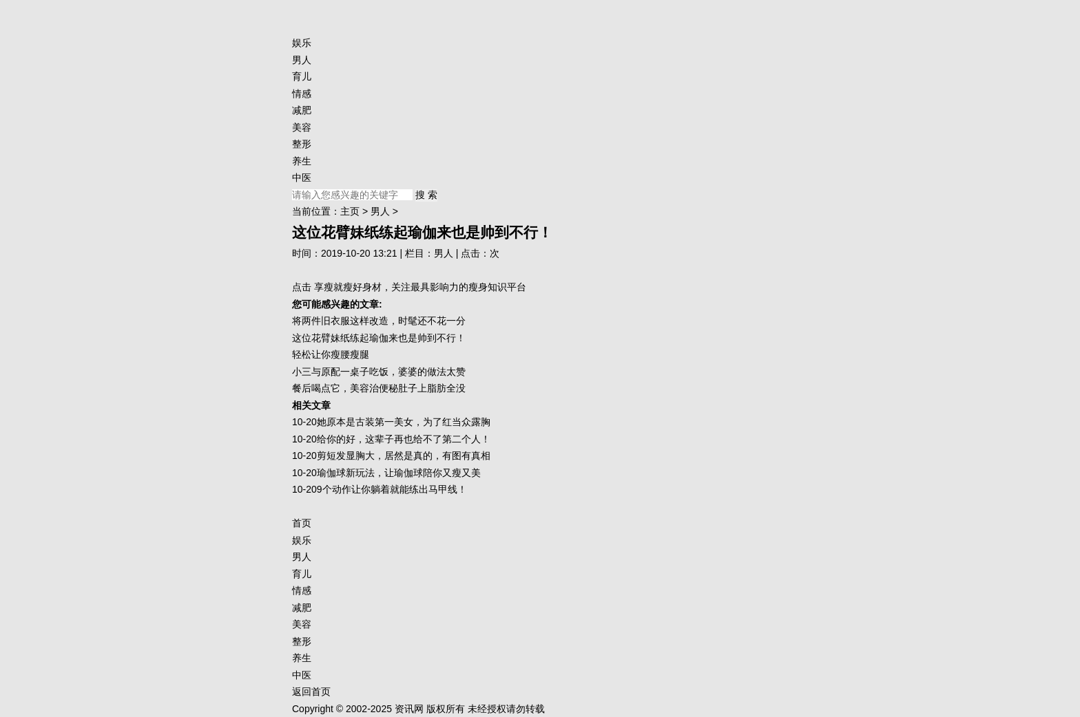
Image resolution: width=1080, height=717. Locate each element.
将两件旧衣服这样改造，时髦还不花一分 (379, 320)
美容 (301, 127)
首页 (301, 522)
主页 (350, 211)
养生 (301, 161)
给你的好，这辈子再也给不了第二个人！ (403, 439)
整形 (301, 143)
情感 (301, 93)
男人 (301, 59)
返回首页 (311, 691)
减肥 (301, 110)
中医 (301, 177)
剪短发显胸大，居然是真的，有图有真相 (403, 455)
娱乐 (301, 42)
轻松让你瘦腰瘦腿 (330, 354)
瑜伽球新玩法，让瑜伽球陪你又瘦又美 (399, 472)
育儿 (301, 76)
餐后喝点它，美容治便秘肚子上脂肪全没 (379, 388)
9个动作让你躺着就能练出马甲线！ (392, 489)
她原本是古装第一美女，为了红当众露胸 (403, 421)
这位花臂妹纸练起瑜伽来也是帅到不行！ (379, 337)
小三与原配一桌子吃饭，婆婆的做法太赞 (379, 371)
